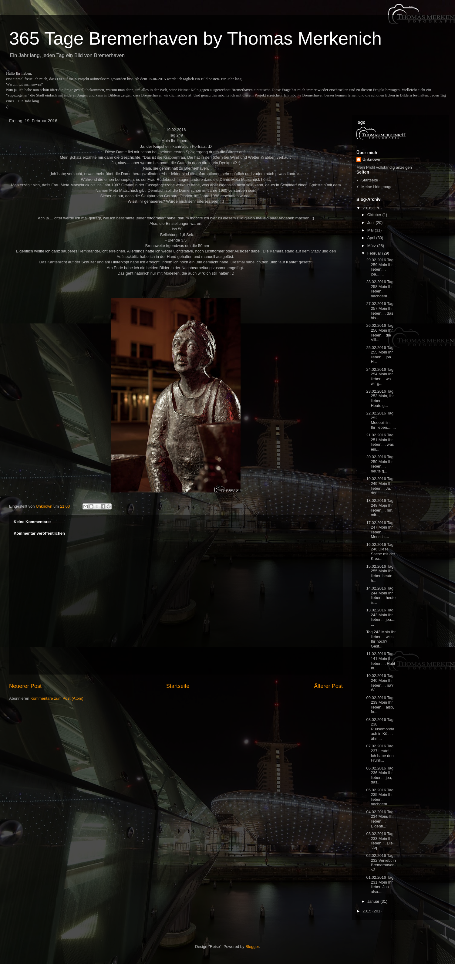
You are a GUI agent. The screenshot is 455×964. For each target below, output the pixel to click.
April (371, 237)
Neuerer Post (25, 686)
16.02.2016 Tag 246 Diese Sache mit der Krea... (380, 551)
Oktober (375, 214)
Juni (371, 222)
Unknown (371, 159)
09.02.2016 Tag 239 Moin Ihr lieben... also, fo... (380, 704)
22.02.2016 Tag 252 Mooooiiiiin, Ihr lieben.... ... (381, 420)
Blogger (252, 946)
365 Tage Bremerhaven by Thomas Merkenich (195, 38)
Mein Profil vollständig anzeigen (384, 167)
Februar (374, 253)
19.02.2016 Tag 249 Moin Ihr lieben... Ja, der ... (379, 485)
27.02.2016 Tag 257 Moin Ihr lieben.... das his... (379, 310)
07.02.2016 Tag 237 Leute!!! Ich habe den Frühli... (379, 753)
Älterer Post (328, 686)
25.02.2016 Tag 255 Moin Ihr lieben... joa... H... (380, 354)
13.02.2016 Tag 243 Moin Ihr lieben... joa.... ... (380, 617)
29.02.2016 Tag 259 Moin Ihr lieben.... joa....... (379, 267)
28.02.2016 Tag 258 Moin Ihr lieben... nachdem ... (379, 288)
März (372, 245)
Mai (371, 230)
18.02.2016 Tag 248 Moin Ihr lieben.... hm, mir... (379, 507)
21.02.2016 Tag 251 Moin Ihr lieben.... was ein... (380, 442)
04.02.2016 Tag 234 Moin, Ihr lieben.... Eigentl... (380, 819)
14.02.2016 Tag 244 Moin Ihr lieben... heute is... (381, 595)
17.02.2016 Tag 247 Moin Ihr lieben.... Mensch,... (379, 529)
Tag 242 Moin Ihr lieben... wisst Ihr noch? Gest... (381, 639)
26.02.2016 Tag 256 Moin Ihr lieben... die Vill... (379, 332)
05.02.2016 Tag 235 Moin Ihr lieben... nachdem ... (379, 797)
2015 (367, 911)
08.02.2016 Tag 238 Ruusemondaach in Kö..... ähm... (380, 729)
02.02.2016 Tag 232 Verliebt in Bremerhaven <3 (381, 862)
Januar (373, 901)
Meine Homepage (377, 186)
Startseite (178, 686)
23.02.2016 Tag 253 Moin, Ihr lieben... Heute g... (380, 398)
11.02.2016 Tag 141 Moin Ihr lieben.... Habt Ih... (380, 660)
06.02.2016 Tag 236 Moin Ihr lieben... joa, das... (379, 775)
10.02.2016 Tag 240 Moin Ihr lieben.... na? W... (379, 682)
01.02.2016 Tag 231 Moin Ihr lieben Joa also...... (379, 884)
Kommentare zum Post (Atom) (56, 698)
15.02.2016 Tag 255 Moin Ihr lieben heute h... (379, 573)
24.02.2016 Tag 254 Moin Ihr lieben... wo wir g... (379, 376)
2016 (367, 208)
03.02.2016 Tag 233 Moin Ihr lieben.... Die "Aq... (379, 840)
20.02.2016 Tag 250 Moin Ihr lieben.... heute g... (379, 464)
